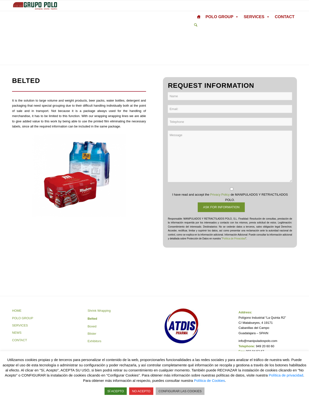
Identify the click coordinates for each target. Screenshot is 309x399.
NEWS (16, 332)
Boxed (92, 326)
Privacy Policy (220, 194)
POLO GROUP (222, 17)
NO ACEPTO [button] (141, 391)
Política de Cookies (209, 380)
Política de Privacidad (234, 238)
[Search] (195, 25)
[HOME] (198, 17)
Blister (92, 333)
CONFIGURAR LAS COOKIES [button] (180, 391)
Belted (92, 318)
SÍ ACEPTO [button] (115, 391)
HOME (16, 310)
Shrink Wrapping (99, 310)
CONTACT (285, 17)
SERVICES (257, 17)
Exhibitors (94, 341)
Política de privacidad (286, 375)
